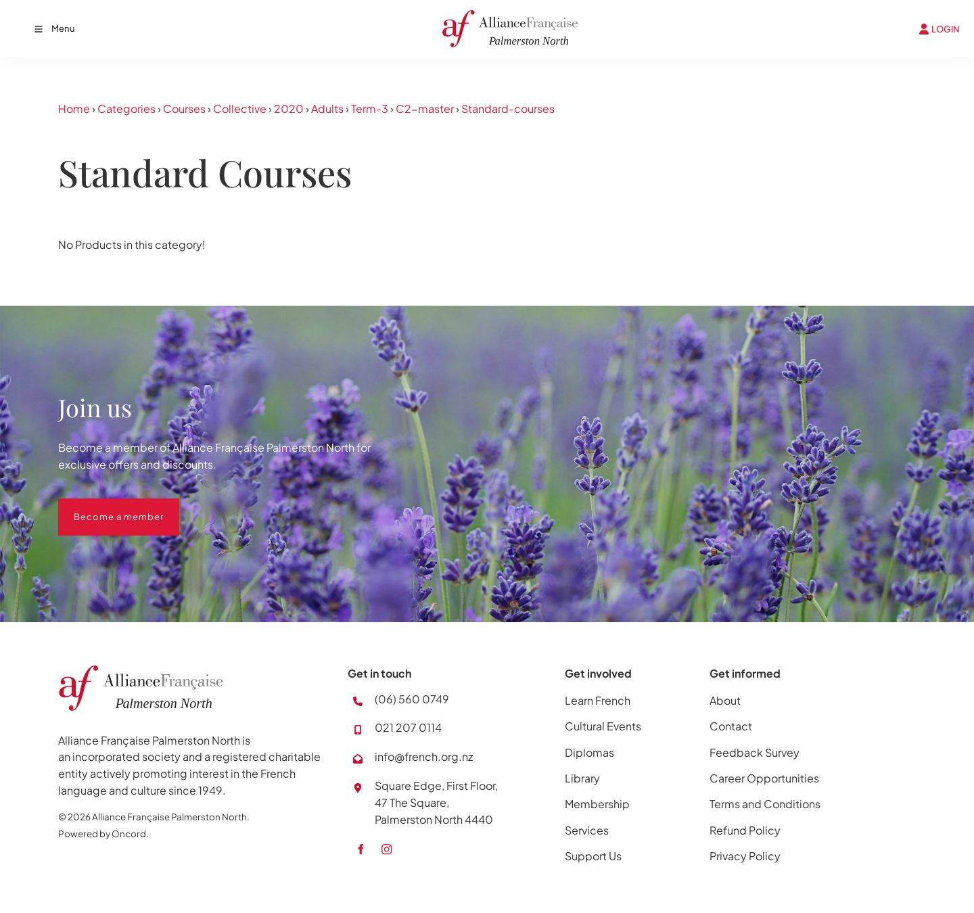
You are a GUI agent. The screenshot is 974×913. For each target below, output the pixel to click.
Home (74, 108)
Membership (597, 804)
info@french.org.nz (424, 756)
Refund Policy (745, 830)
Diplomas (589, 752)
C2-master (425, 108)
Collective (239, 108)
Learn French (597, 700)
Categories (126, 108)
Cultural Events (603, 726)
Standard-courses (508, 108)
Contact (731, 726)
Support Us (593, 856)
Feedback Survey (754, 752)
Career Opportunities (764, 778)
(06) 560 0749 (412, 699)
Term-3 (369, 108)
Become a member (103, 506)
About (725, 700)
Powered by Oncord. (103, 833)
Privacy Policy (745, 856)
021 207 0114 (408, 727)
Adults (327, 108)
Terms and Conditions (765, 804)
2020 (289, 108)
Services (587, 830)
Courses (184, 108)
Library (582, 778)
